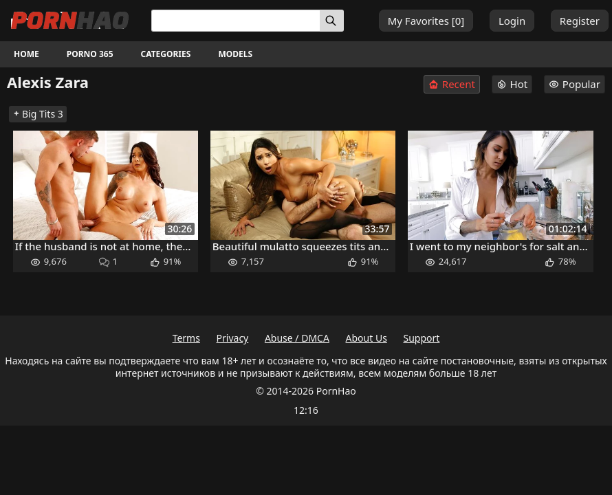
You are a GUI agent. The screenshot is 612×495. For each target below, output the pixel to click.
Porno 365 (90, 54)
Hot (512, 84)
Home (26, 54)
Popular (574, 84)
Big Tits (37, 113)
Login (512, 21)
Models (235, 54)
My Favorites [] (426, 21)
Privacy (233, 337)
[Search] (332, 21)
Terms (186, 337)
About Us (366, 337)
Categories (166, 54)
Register (580, 21)
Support (422, 337)
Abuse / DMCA (297, 337)
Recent (451, 84)
